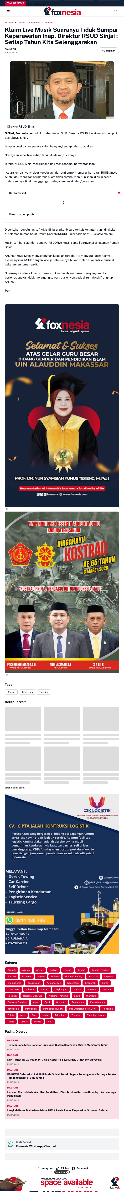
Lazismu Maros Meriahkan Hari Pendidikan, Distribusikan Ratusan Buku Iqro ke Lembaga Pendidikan (61, 1094)
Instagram (44, 1168)
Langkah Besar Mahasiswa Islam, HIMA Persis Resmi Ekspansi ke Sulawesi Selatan (57, 1110)
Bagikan (108, 50)
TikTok (62, 1168)
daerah (12, 1040)
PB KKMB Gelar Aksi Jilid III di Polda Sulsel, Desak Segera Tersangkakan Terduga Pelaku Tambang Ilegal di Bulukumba (61, 1076)
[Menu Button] (8, 11)
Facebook (79, 1168)
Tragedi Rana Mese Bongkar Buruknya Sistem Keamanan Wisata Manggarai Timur (57, 1045)
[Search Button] (116, 11)
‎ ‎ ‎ (7, 1132)
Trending (43, 692)
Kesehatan (27, 692)
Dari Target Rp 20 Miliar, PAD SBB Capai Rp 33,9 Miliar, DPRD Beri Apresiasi (54, 1059)
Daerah (11, 692)
